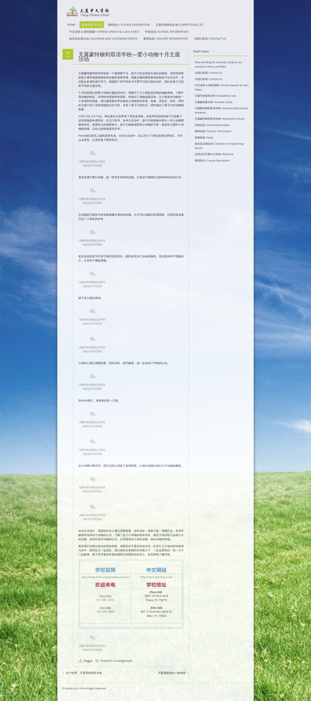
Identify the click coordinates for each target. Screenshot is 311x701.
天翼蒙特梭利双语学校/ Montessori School (219, 118)
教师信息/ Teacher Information (165, 38)
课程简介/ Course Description (129, 25)
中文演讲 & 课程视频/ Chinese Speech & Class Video (104, 31)
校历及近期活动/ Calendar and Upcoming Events (103, 38)
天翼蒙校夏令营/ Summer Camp (213, 102)
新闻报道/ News (92, 25)
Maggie (88, 661)
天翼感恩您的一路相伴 (173, 673)
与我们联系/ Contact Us (210, 38)
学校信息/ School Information (167, 31)
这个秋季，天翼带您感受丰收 (82, 673)
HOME (71, 25)
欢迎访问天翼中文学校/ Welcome (214, 154)
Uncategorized (122, 661)
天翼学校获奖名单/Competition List (179, 25)
